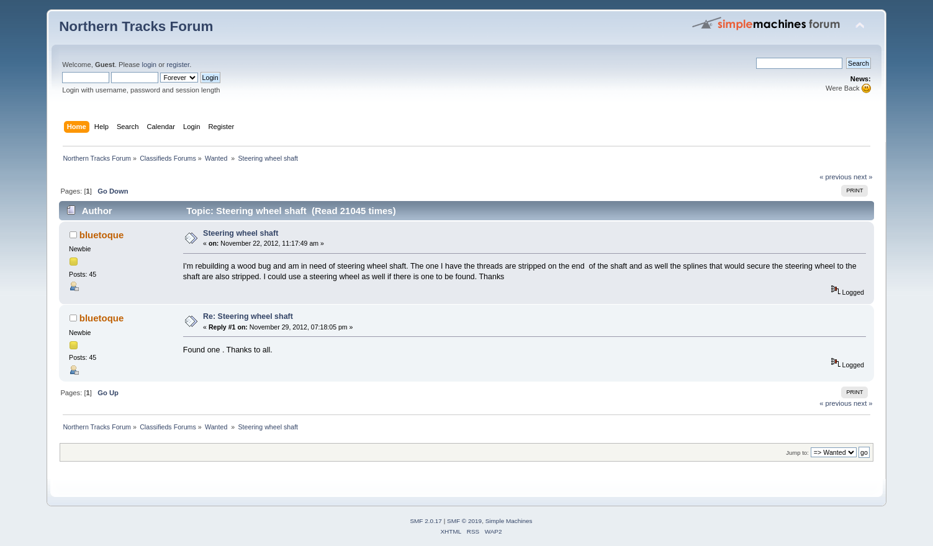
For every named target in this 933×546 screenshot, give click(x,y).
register (177, 64)
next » (863, 177)
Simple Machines (509, 520)
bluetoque (101, 235)
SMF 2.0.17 (426, 520)
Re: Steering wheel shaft (248, 316)
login (149, 64)
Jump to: (797, 452)
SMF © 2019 (464, 520)
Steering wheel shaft (240, 233)
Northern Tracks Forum (136, 26)
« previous (835, 177)
